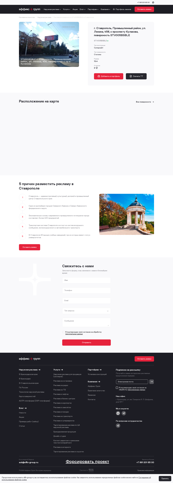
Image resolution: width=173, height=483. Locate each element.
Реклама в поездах (61, 412)
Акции (75, 9)
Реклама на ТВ (59, 390)
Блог (82, 9)
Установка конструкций (97, 374)
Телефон (68, 290)
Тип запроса (69, 311)
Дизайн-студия (59, 436)
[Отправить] (151, 382)
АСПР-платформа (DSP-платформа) (34, 401)
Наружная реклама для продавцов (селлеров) (67, 375)
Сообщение (69, 321)
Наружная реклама (51, 9)
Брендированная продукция (64, 432)
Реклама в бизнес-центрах (64, 398)
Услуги (66, 9)
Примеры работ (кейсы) (29, 421)
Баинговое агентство (96, 390)
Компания (105, 9)
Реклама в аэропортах (62, 403)
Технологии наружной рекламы (31, 392)
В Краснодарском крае (28, 374)
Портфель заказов (122, 9)
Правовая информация (145, 470)
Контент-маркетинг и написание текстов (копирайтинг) (66, 441)
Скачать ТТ (136, 76)
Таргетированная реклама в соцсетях (68, 451)
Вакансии (92, 395)
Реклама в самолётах (62, 407)
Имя (66, 280)
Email (66, 300)
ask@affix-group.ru (28, 462)
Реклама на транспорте (62, 416)
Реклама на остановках (62, 381)
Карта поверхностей (27, 396)
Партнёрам (92, 9)
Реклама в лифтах (61, 394)
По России (23, 387)
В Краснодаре (25, 379)
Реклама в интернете (62, 447)
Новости (22, 413)
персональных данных (74, 334)
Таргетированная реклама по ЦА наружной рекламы (66, 426)
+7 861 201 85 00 (143, 2)
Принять (165, 478)
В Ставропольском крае (29, 383)
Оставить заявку (144, 9)
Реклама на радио (60, 385)
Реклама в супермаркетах (63, 421)
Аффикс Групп (94, 386)
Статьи (22, 426)
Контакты (91, 399)
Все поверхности (145, 102)
